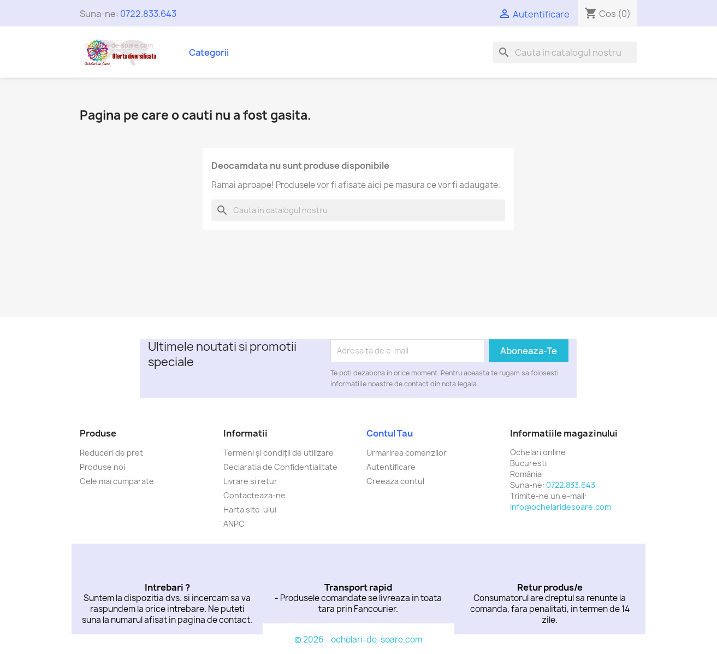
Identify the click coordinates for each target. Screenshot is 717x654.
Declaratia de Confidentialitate (280, 467)
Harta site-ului (249, 509)
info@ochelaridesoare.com (560, 507)
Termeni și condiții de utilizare (278, 452)
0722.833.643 (148, 14)
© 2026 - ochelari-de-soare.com (358, 639)
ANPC (234, 524)
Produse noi (102, 467)
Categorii (209, 52)
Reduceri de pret (111, 452)
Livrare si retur (250, 481)
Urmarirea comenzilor (406, 452)
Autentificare (391, 467)
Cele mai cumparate (117, 481)
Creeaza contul (395, 481)
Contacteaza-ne (254, 495)
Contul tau (389, 433)
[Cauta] (565, 52)
